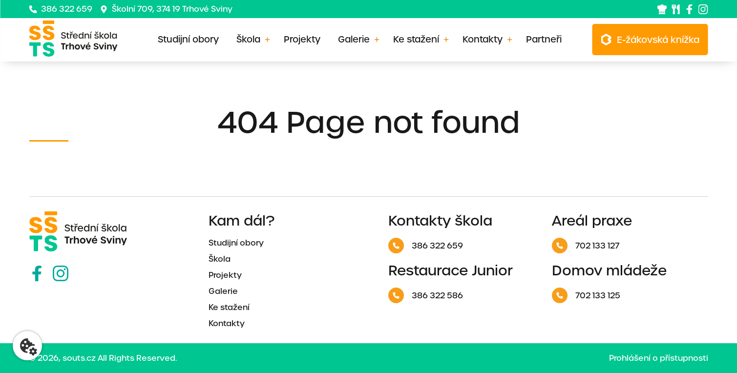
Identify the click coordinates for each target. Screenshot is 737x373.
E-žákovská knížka (658, 39)
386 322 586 (425, 295)
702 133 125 (586, 295)
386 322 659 (60, 9)
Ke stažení (416, 39)
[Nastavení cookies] (27, 345)
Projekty (302, 39)
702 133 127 (585, 245)
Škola (248, 39)
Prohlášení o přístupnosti (658, 358)
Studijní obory (188, 39)
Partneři (544, 39)
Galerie (354, 39)
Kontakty (483, 39)
